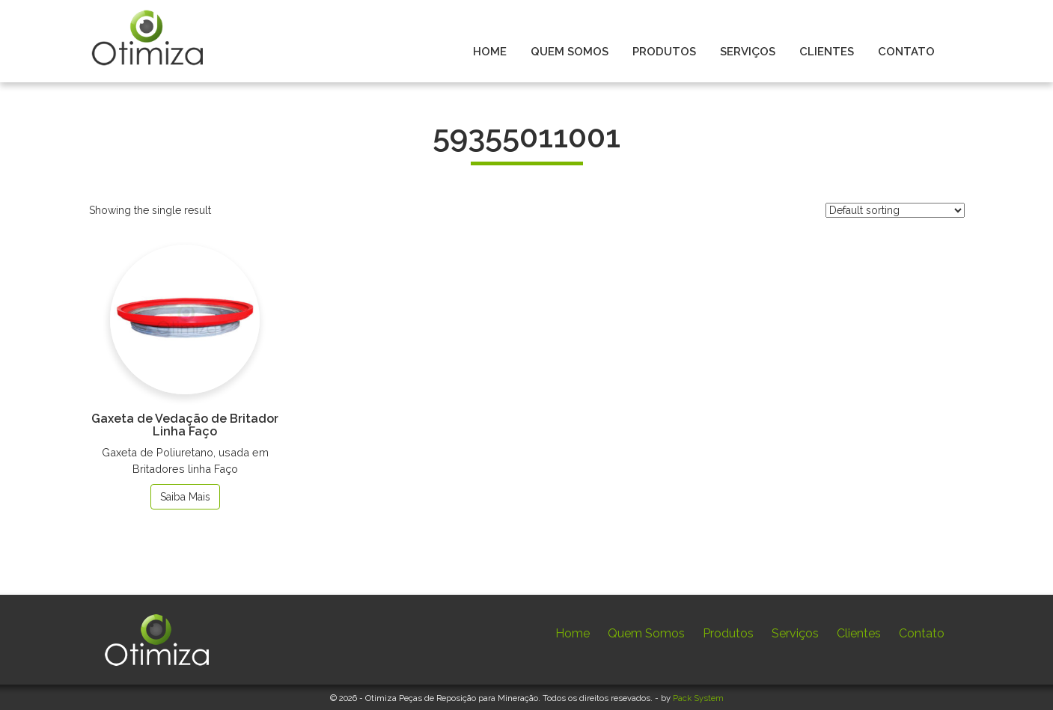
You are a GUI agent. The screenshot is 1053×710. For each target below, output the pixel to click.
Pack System (698, 698)
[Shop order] (895, 210)
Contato (921, 633)
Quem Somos (646, 633)
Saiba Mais (185, 497)
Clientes (859, 633)
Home (572, 633)
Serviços (795, 633)
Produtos (728, 633)
